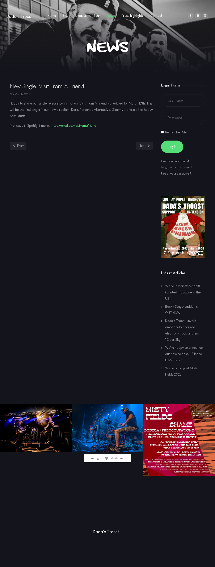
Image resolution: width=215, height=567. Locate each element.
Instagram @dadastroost (107, 458)
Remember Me (176, 132)
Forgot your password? (176, 173)
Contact (156, 15)
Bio (65, 15)
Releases (80, 15)
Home (52, 15)
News (111, 15)
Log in (172, 147)
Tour (96, 15)
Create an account (175, 161)
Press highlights (133, 15)
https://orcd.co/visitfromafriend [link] (73, 125)
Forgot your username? (176, 167)
